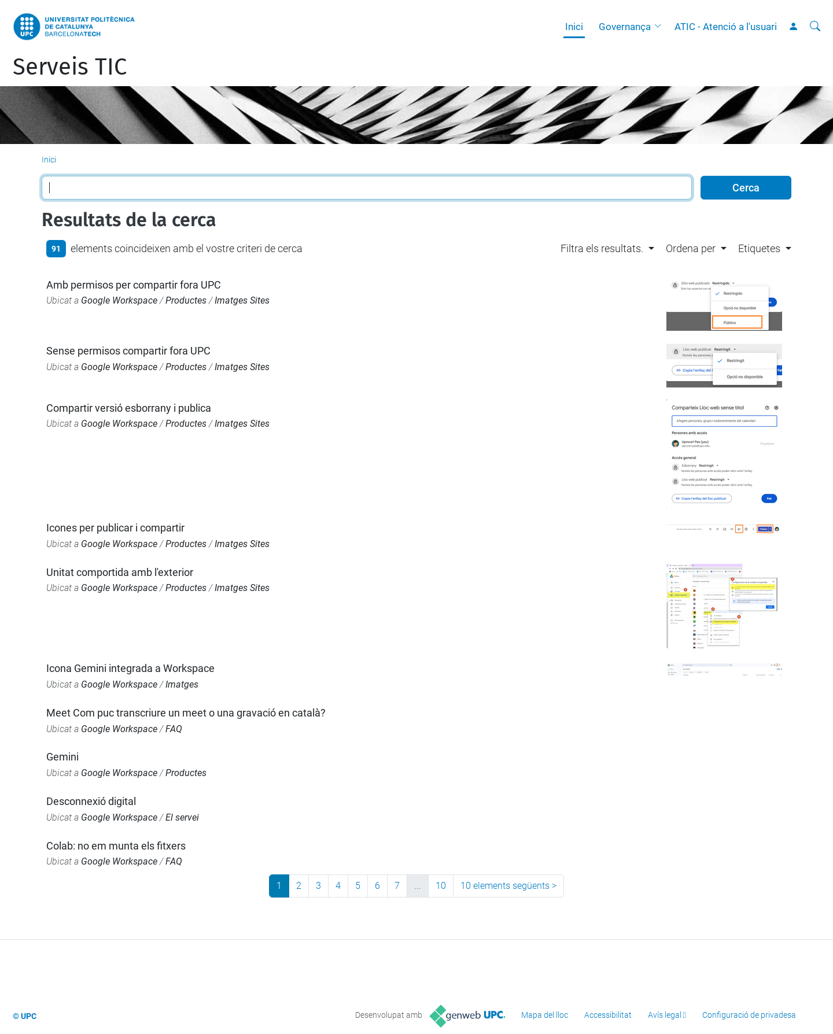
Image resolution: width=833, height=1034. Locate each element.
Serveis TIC (70, 67)
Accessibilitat (608, 1015)
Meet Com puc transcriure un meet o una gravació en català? (186, 713)
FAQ (173, 728)
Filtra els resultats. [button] (602, 248)
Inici (574, 26)
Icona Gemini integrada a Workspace (130, 668)
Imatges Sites (242, 300)
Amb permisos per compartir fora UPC (133, 285)
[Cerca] (815, 26)
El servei (182, 817)
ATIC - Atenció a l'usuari (725, 26)
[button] (661, 26)
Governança (625, 26)
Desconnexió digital (91, 801)
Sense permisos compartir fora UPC (128, 351)
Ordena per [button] (691, 248)
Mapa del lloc (544, 1015)
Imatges (181, 684)
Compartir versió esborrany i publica (128, 408)
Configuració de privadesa (749, 1015)
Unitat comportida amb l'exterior (119, 572)
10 (441, 885)
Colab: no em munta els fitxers (116, 846)
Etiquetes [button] (759, 248)
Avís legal (664, 1015)
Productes (186, 300)
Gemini (62, 757)
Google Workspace (119, 300)
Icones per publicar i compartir (115, 528)
